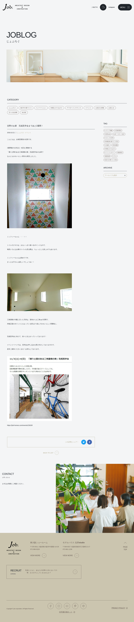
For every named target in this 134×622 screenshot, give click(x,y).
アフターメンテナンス (74, 108)
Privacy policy (118, 608)
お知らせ (111, 108)
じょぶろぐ (12, 108)
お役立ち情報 (100, 108)
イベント (88, 108)
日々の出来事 (13, 112)
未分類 (24, 112)
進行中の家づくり (26, 108)
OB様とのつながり (56, 108)
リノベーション (41, 108)
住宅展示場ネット (66, 612)
